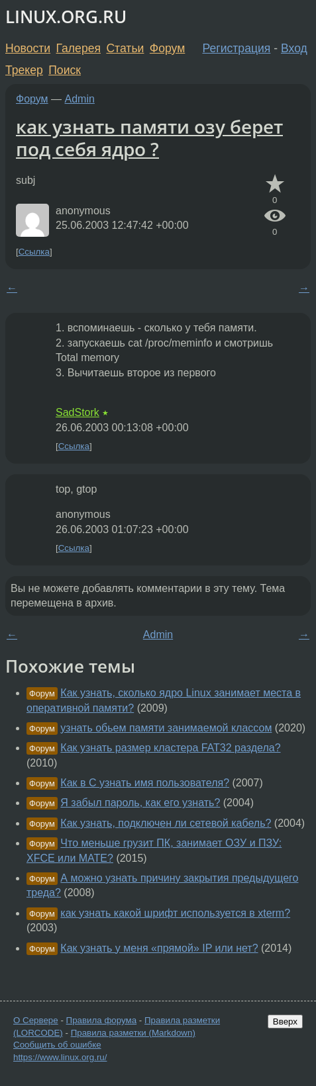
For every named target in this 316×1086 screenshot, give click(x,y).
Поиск (64, 70)
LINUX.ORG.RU (66, 16)
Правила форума (101, 1020)
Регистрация (237, 48)
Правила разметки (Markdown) (133, 1033)
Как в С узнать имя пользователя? (144, 782)
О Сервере (35, 1020)
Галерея (78, 48)
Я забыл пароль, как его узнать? (140, 802)
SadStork (77, 412)
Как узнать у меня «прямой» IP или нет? (159, 948)
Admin (80, 98)
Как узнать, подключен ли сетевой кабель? (165, 823)
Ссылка (34, 252)
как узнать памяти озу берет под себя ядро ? (149, 137)
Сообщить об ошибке (57, 1045)
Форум (167, 48)
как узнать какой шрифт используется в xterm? (175, 913)
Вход (294, 48)
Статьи (125, 48)
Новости (27, 48)
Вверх (285, 1021)
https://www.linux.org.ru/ (60, 1057)
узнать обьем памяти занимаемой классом (166, 727)
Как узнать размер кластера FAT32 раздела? (170, 747)
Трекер (24, 70)
